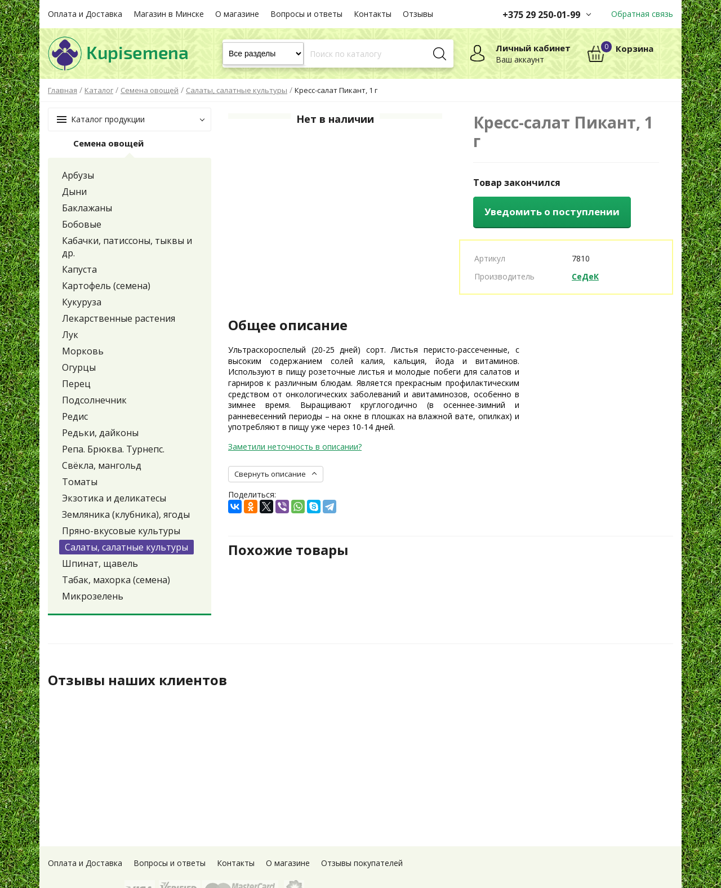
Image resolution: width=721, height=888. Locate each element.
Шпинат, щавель (100, 563)
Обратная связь (642, 13)
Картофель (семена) (106, 285)
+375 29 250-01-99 (541, 15)
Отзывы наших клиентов (137, 680)
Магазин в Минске (168, 13)
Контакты (372, 13)
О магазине (237, 13)
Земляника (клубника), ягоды (126, 514)
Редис (75, 416)
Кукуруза (81, 302)
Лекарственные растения (118, 318)
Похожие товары (288, 550)
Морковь (83, 351)
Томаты (79, 482)
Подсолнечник (94, 400)
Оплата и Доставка (85, 13)
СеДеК (585, 276)
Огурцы (79, 367)
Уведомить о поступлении (552, 211)
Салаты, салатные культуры (126, 547)
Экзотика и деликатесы (114, 498)
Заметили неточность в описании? (295, 446)
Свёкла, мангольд (101, 465)
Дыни (74, 191)
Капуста (79, 269)
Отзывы (418, 13)
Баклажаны (87, 208)
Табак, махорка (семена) (116, 580)
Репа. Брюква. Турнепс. (113, 449)
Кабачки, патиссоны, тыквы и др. (127, 246)
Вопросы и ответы (306, 13)
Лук (70, 334)
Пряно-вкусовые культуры (121, 531)
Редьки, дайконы (100, 433)
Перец (76, 384)
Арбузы (78, 175)
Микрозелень (92, 596)
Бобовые (81, 224)
